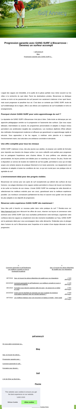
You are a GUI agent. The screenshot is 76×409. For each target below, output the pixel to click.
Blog (38, 54)
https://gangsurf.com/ (8, 211)
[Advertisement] (36, 73)
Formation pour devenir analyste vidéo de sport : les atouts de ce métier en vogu (37, 288)
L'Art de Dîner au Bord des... (12, 379)
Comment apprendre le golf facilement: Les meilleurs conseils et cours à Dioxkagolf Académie (18, 269)
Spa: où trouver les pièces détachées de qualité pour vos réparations (36, 278)
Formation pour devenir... (11, 368)
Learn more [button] (21, 397)
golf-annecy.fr (38, 52)
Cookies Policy (44, 407)
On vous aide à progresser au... (13, 344)
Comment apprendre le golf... (12, 364)
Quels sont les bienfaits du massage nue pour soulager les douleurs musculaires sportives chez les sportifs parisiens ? (36, 293)
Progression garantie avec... (12, 359)
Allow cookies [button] (29, 402)
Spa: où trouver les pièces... (11, 355)
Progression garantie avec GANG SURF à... (38, 56)
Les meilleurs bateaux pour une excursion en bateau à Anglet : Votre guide (38, 298)
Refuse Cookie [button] (13, 402)
